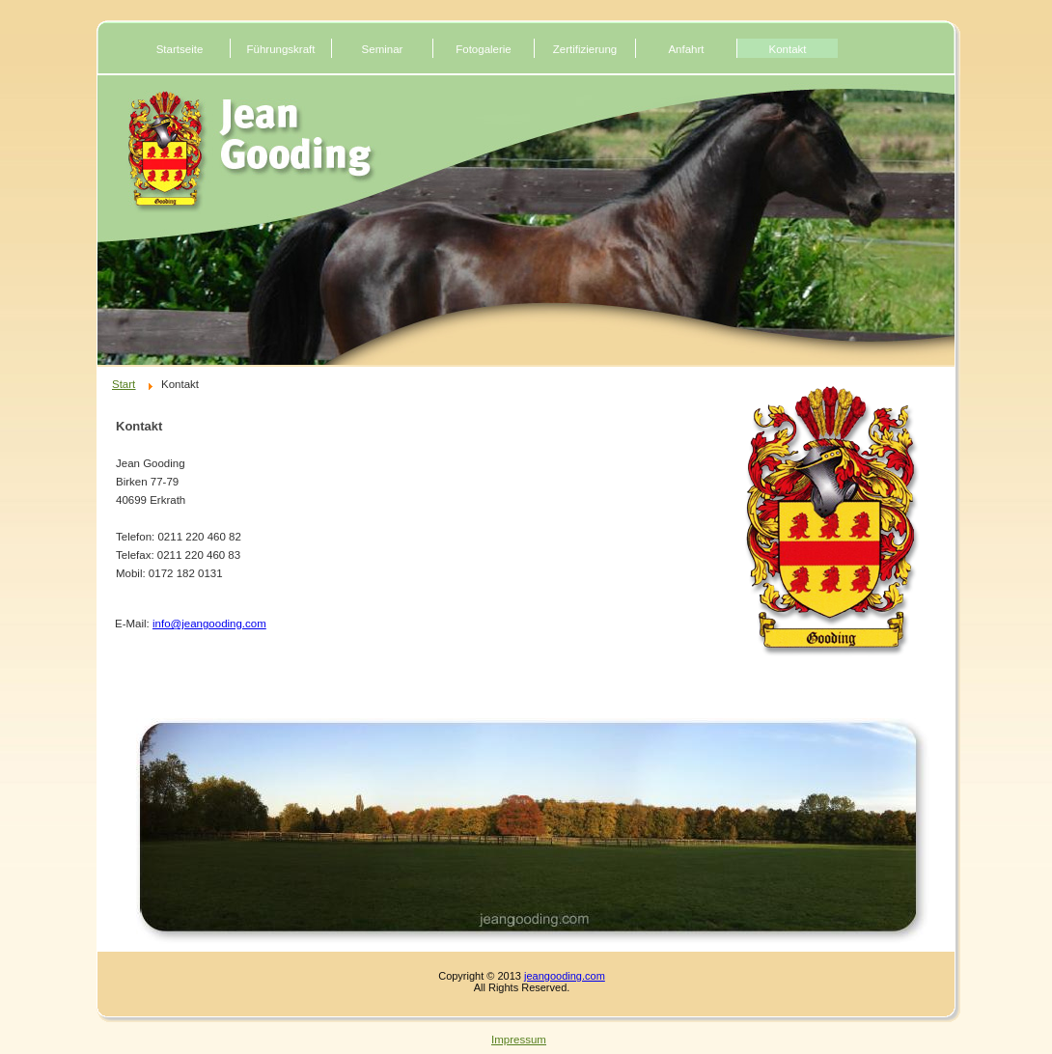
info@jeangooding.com (209, 623)
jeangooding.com (564, 976)
